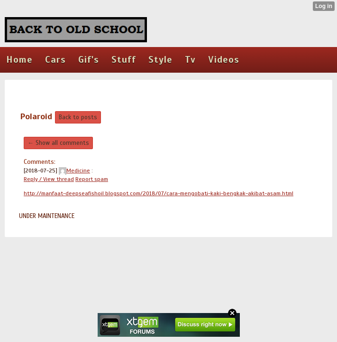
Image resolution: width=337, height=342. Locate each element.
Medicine (74, 170)
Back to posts (78, 117)
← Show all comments (58, 143)
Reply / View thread (49, 179)
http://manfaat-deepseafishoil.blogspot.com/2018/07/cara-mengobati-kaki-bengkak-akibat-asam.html (158, 193)
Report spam (91, 179)
